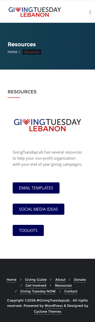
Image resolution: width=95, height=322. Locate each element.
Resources (63, 285)
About (60, 279)
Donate (80, 279)
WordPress (54, 306)
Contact (70, 291)
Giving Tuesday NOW (38, 291)
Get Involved (36, 285)
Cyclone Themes (47, 311)
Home (12, 51)
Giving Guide (36, 279)
